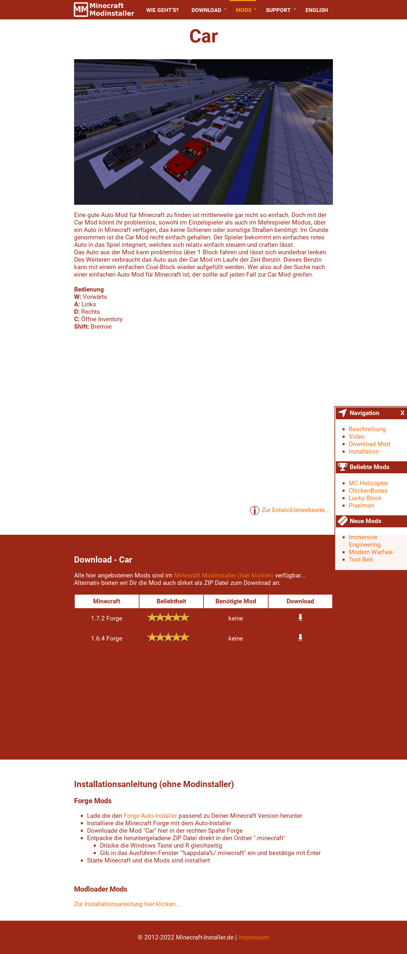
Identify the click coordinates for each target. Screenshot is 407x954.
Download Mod (369, 444)
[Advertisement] (203, 701)
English (316, 10)
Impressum (254, 937)
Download (206, 10)
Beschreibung (367, 429)
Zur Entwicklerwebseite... (290, 510)
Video (357, 436)
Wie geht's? (162, 10)
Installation (364, 451)
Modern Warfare (371, 552)
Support (278, 10)
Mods (243, 10)
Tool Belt (361, 559)
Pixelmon (361, 505)
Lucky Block (365, 498)
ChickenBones (368, 490)
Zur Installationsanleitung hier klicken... (127, 904)
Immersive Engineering (365, 540)
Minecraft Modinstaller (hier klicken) (223, 575)
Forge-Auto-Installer (150, 815)
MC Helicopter (368, 483)
